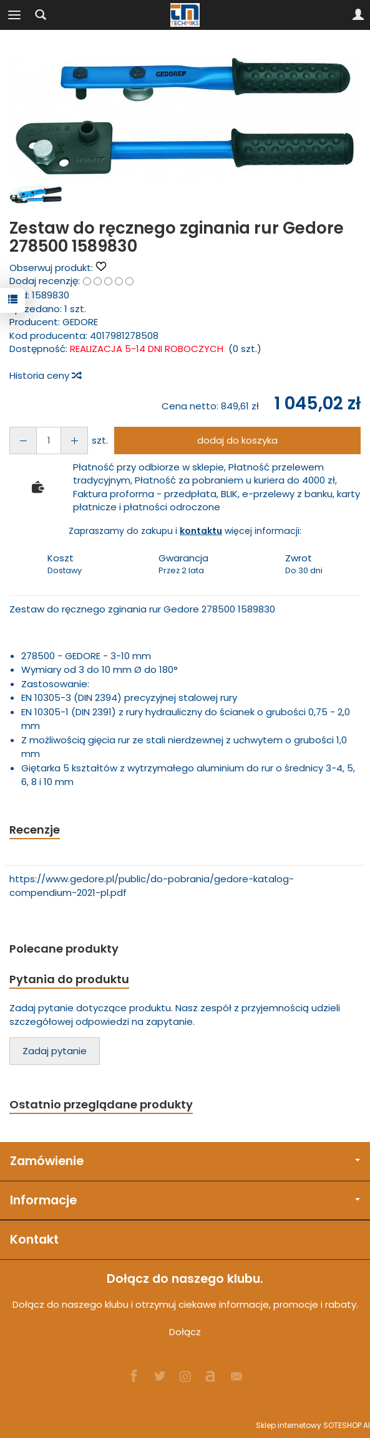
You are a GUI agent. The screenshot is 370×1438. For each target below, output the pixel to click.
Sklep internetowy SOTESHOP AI (313, 1425)
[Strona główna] (185, 15)
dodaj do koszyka (237, 440)
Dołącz (185, 1331)
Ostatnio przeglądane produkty (101, 1104)
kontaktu (201, 531)
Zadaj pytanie (54, 1050)
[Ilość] (48, 440)
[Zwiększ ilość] (23, 440)
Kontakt (34, 1239)
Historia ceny (44, 375)
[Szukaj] (40, 15)
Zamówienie (185, 1161)
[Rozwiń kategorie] (14, 15)
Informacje (185, 1200)
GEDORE (80, 321)
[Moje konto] (358, 15)
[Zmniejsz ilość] (74, 440)
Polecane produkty (64, 948)
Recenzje (34, 829)
